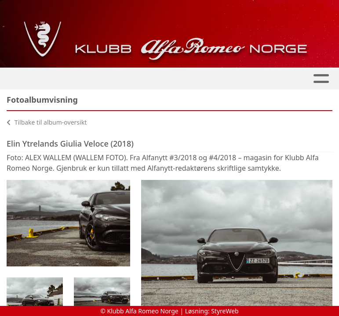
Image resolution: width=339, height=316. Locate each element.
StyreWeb (225, 311)
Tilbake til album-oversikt (47, 122)
